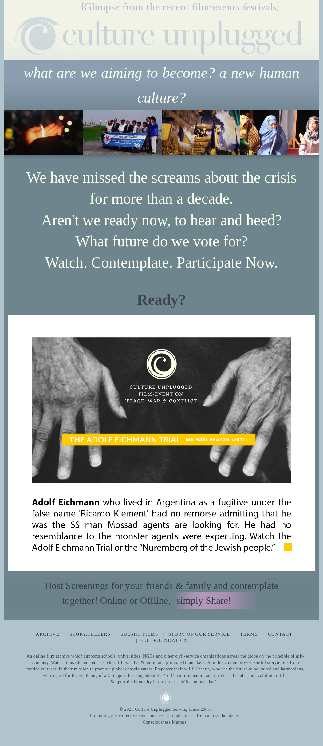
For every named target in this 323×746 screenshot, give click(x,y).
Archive (47, 634)
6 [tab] (112, 321)
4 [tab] (90, 321)
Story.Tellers (90, 634)
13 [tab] (189, 321)
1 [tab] (56, 321)
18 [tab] (244, 321)
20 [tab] (267, 321)
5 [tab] (101, 321)
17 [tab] (233, 321)
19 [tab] (255, 321)
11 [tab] (167, 321)
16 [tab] (222, 321)
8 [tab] (134, 321)
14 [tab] (200, 321)
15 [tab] (211, 321)
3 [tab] (78, 321)
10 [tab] (156, 321)
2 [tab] (67, 321)
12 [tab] (178, 321)
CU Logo (165, 698)
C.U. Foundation (164, 640)
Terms (249, 634)
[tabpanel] (161, 443)
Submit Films (139, 634)
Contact (280, 634)
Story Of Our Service (199, 634)
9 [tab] (145, 321)
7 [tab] (123, 321)
